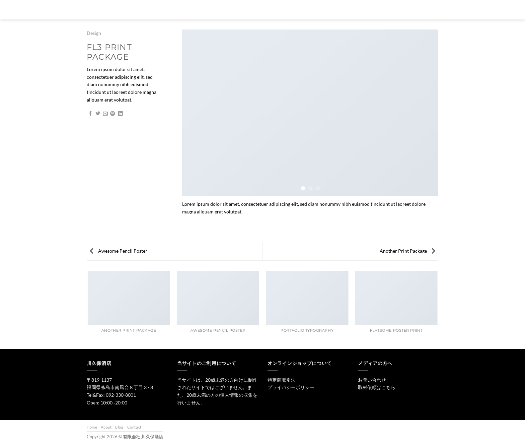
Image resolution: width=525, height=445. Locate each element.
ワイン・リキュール (330, 9)
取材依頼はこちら (376, 387)
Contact (134, 427)
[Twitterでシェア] (97, 114)
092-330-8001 (121, 395)
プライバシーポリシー (291, 387)
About (106, 427)
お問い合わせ (370, 9)
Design (94, 33)
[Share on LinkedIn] (120, 114)
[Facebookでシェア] (90, 114)
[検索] (228, 9)
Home (92, 427)
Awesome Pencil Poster (118, 251)
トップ (248, 9)
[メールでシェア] (105, 114)
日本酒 (273, 9)
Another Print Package (407, 251)
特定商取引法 (282, 380)
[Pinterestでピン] (112, 114)
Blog (119, 427)
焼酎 (296, 9)
